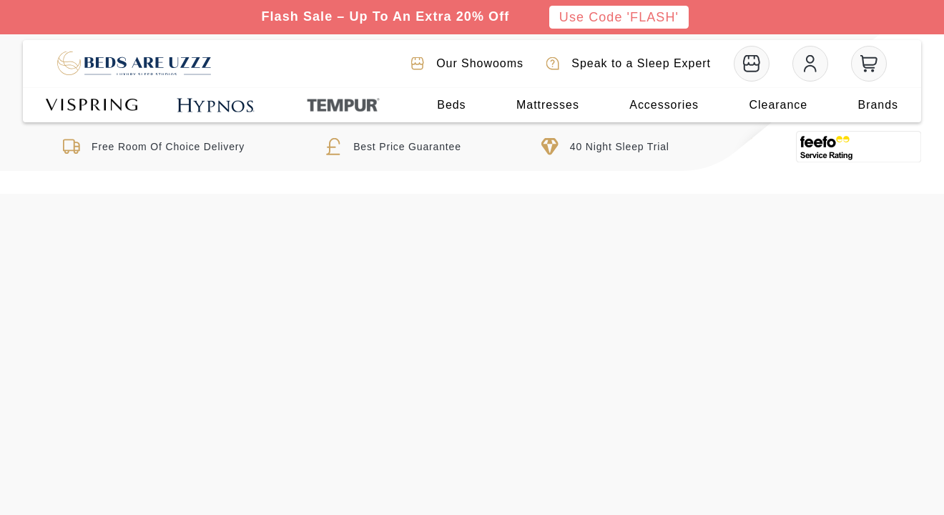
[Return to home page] (134, 64)
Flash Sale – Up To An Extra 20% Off (385, 16)
